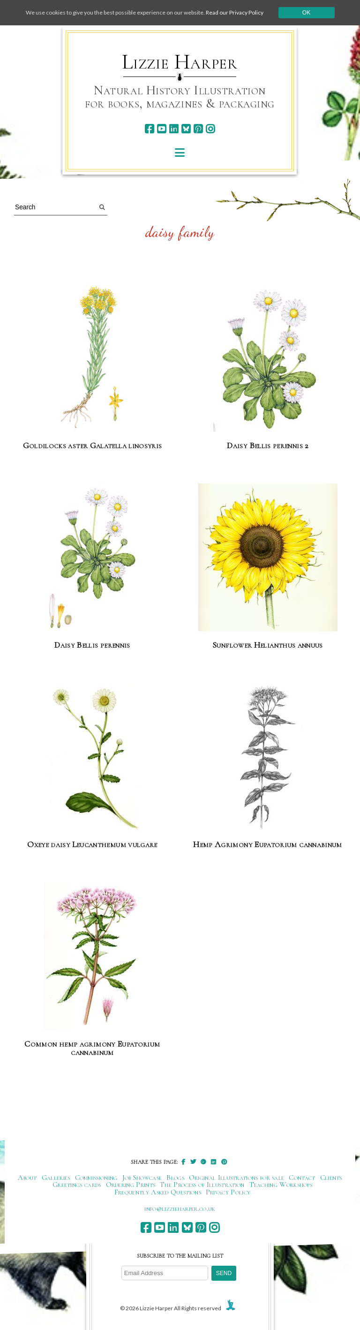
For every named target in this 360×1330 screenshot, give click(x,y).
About (27, 1177)
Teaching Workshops (281, 1184)
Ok (306, 12)
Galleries (56, 1177)
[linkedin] (173, 128)
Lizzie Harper (180, 62)
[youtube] (161, 128)
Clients (331, 1177)
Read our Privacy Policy (234, 12)
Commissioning (96, 1177)
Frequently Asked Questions (157, 1192)
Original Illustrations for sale (237, 1177)
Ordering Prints (131, 1184)
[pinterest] (198, 128)
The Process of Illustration (202, 1184)
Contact (302, 1177)
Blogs (175, 1177)
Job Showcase (142, 1177)
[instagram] (210, 128)
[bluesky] (185, 128)
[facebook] (149, 128)
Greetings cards (76, 1184)
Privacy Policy (228, 1192)
